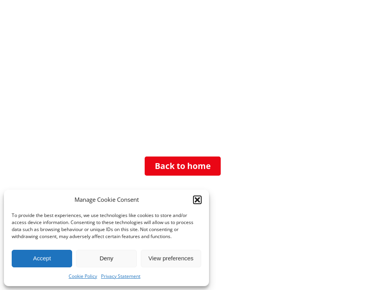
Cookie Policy (83, 276)
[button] (197, 200)
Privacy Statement (120, 276)
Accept (42, 258)
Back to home (183, 165)
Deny (106, 258)
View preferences (171, 258)
